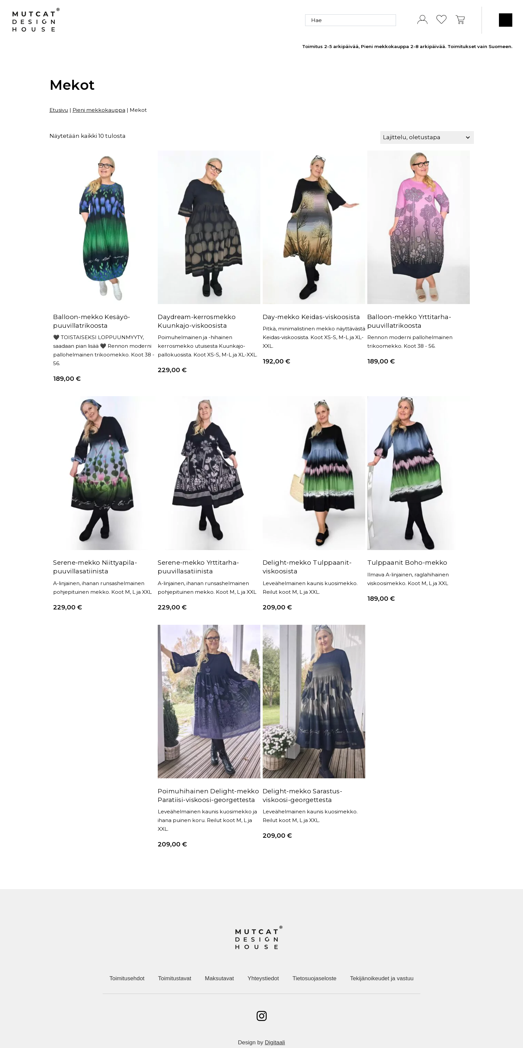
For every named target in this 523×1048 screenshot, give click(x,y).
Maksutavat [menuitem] (219, 962)
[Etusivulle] (36, 20)
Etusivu (58, 110)
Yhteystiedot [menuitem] (263, 962)
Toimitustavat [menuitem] (174, 962)
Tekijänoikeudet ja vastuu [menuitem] (382, 962)
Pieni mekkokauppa (99, 110)
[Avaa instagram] (262, 999)
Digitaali (275, 1026)
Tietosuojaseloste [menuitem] (314, 962)
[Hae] (350, 20)
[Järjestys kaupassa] (427, 137)
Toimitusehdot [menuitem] (126, 962)
